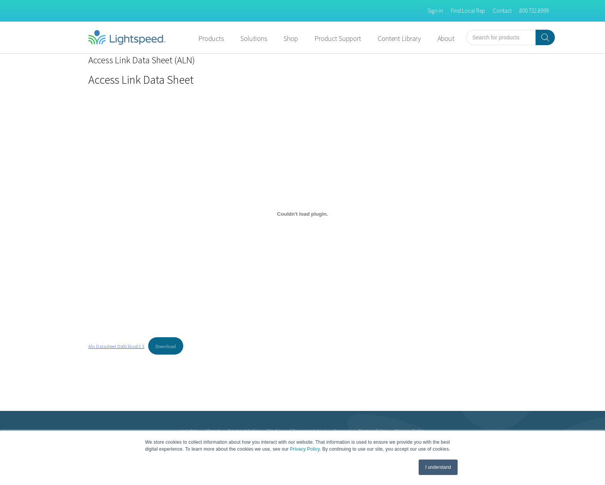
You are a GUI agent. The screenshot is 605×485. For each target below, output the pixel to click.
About (446, 38)
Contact (502, 10)
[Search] (545, 37)
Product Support (337, 38)
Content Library (399, 38)
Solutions (253, 38)
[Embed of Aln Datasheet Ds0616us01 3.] (302, 214)
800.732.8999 (534, 10)
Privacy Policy (305, 449)
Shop (291, 38)
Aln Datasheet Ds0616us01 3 (116, 346)
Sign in (435, 10)
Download (165, 346)
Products (211, 38)
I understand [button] (438, 467)
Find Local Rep (468, 10)
